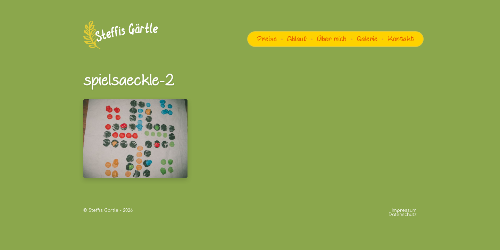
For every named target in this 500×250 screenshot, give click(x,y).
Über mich (332, 39)
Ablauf (297, 39)
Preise (267, 39)
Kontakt (401, 39)
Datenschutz (403, 214)
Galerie (367, 39)
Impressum (404, 210)
